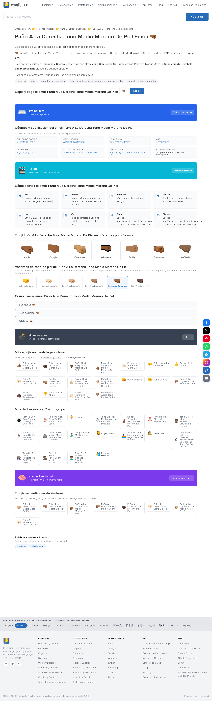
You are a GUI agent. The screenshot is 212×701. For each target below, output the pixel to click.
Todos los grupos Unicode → (53, 682)
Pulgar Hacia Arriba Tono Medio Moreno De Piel (104, 368)
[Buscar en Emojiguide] (94, 17)
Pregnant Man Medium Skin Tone (79, 435)
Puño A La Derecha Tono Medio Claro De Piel (27, 508)
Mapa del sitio (190, 696)
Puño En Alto (157, 379)
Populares (147, 4)
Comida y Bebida (47, 677)
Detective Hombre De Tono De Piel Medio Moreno (52, 458)
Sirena (75, 417)
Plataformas (85, 4)
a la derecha (37, 546)
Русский (104, 625)
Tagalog (187, 625)
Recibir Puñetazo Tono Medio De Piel (52, 382)
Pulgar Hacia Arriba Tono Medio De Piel (27, 365)
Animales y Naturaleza (50, 672)
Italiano (60, 625)
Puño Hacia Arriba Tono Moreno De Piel (52, 367)
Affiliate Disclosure (187, 658)
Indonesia (173, 625)
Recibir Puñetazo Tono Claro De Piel (79, 396)
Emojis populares (152, 662)
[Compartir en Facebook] (206, 322)
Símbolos (43, 658)
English (9, 625)
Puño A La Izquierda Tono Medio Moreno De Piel (79, 509)
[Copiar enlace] (206, 370)
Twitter (111, 662)
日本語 (129, 625)
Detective (156, 433)
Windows (112, 658)
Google (112, 648)
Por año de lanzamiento (155, 653)
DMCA (181, 662)
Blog (160, 4)
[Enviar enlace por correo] (206, 378)
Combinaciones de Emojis (156, 643)
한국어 (140, 625)
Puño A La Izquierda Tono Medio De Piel (184, 381)
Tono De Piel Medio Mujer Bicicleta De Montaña (52, 436)
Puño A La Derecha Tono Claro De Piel (158, 506)
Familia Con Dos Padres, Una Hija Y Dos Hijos (26, 420)
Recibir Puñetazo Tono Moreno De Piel (27, 396)
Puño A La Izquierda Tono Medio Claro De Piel (184, 508)
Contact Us (183, 667)
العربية (152, 625)
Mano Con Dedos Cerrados (73, 29)
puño (33, 81)
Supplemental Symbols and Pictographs (170, 153)
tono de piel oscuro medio (142, 81)
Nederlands (74, 625)
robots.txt (204, 696)
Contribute (183, 643)
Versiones (129, 4)
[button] (36, 141)
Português (89, 625)
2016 (65, 68)
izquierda (21, 546)
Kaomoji (172, 4)
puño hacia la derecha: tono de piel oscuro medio (96, 81)
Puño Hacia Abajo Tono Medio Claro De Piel (104, 382)
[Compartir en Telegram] (206, 354)
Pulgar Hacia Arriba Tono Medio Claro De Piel (78, 382)
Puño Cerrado (132, 379)
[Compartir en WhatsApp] (206, 346)
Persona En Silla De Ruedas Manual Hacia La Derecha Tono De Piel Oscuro (184, 439)
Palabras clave (150, 648)
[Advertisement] (106, 599)
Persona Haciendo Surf (105, 454)
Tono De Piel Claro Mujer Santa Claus (157, 419)
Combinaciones (107, 4)
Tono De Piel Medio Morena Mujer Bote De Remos (132, 436)
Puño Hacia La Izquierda (158, 364)
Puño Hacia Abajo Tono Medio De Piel (105, 395)
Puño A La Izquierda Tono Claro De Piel (27, 381)
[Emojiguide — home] (19, 5)
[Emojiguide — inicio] (6, 640)
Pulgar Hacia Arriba (183, 364)
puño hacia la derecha (53, 81)
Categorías (66, 4)
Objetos (42, 653)
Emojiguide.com (23, 29)
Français (47, 625)
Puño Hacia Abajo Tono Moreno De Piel (78, 367)
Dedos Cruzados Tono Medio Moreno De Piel (131, 421)
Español (21, 625)
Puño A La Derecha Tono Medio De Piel (53, 506)
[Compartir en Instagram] (206, 362)
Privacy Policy (185, 653)
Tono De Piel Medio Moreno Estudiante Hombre (183, 421)
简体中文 (117, 625)
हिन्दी (161, 625)
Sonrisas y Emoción (48, 667)
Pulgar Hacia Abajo (52, 393)
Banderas (43, 648)
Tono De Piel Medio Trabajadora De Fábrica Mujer (26, 458)
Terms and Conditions (189, 648)
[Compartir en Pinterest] (206, 338)
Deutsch (34, 625)
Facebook (113, 653)
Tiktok (111, 677)
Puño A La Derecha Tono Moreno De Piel (132, 508)
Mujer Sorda (104, 433)
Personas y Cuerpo (45, 29)
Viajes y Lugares (47, 662)
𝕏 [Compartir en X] (206, 330)
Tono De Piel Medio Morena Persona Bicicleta (106, 420)
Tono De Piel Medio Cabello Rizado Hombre (78, 458)
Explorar (47, 4)
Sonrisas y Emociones (84, 667)
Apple (111, 643)
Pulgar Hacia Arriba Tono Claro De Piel (131, 365)
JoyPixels (113, 672)
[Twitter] (12, 663)
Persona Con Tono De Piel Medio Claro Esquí (53, 420)
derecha (21, 81)
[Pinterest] (19, 663)
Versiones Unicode (153, 658)
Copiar (137, 90)
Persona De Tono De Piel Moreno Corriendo (26, 436)
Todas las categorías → (85, 682)
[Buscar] (197, 17)
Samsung (113, 667)
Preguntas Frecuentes (194, 4)
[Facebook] (6, 663)
